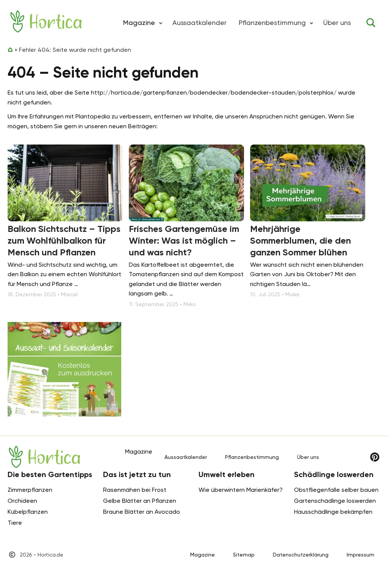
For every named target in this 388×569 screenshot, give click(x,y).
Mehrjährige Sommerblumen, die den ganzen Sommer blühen (300, 240)
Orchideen (22, 500)
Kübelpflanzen (28, 511)
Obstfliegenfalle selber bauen (336, 489)
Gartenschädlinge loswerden (335, 500)
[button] (160, 23)
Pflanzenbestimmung (272, 22)
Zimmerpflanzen (30, 489)
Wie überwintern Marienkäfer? (241, 489)
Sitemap (244, 555)
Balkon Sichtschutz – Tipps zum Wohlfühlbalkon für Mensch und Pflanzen (64, 240)
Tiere (15, 522)
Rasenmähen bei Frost (134, 489)
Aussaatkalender (199, 22)
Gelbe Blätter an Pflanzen (139, 500)
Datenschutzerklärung (301, 555)
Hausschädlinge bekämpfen (333, 511)
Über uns (337, 22)
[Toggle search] (371, 23)
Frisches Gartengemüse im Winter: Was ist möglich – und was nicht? (184, 240)
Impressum (360, 555)
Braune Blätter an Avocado (141, 511)
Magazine (202, 555)
